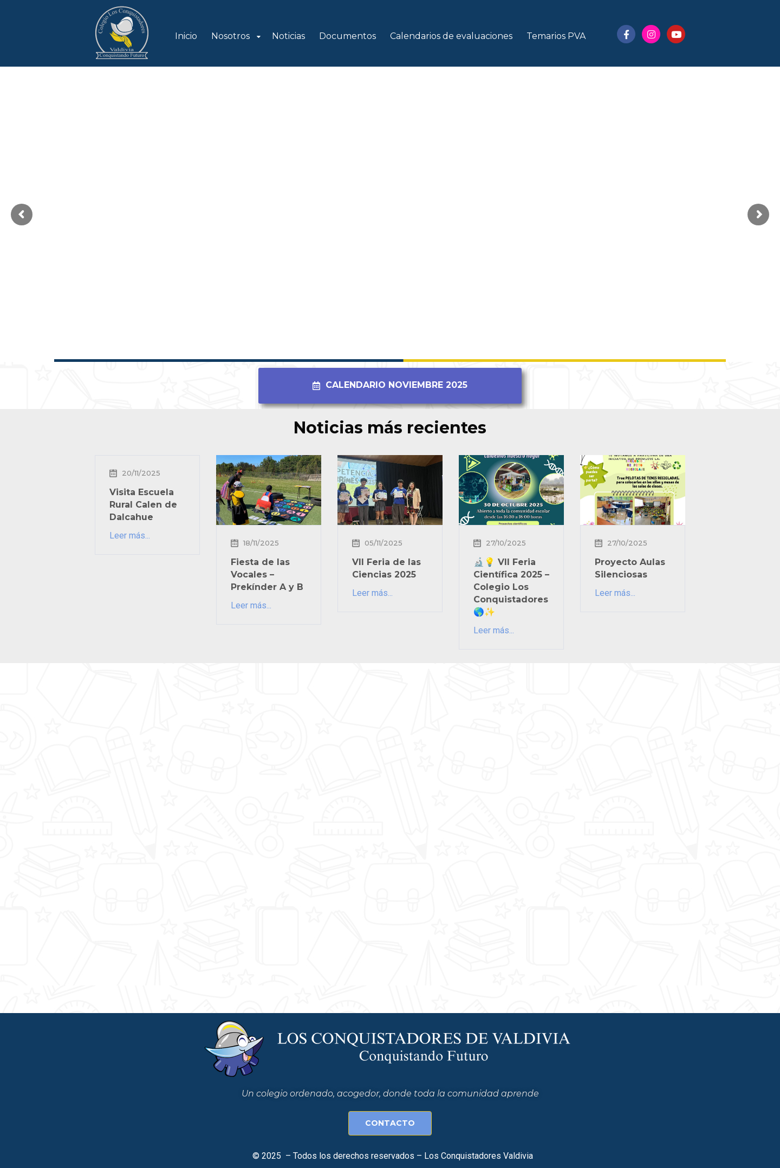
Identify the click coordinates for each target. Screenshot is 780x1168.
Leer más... (129, 535)
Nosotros (230, 36)
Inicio (186, 36)
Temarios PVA (556, 36)
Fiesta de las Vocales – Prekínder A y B (267, 574)
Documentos (347, 36)
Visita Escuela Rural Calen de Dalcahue (143, 504)
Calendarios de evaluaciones (451, 36)
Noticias (288, 36)
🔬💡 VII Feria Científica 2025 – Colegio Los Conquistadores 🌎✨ (511, 587)
